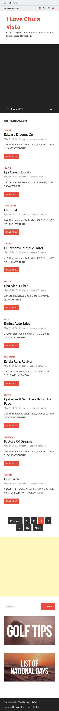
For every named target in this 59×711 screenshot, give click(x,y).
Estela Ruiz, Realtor (18, 361)
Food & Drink (10, 206)
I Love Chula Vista (23, 22)
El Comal (10, 210)
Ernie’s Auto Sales (17, 323)
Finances (8, 130)
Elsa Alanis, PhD (16, 286)
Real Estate (9, 357)
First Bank (11, 479)
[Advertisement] (29, 74)
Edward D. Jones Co (18, 134)
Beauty (7, 395)
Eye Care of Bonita (17, 172)
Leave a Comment (38, 139)
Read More (10, 155)
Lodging (8, 244)
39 (27, 527)
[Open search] (51, 109)
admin (25, 139)
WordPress (21, 707)
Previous (15, 520)
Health (7, 168)
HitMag (35, 707)
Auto (6, 319)
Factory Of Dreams (18, 441)
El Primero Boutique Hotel (23, 248)
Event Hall (9, 437)
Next (38, 527)
